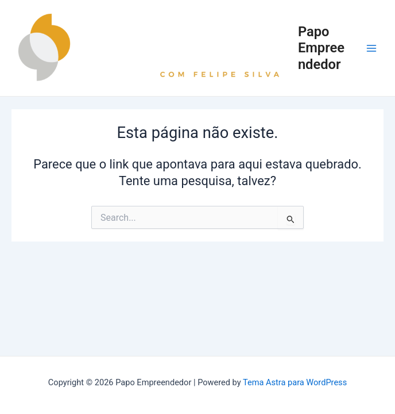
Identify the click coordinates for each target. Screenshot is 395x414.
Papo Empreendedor (321, 48)
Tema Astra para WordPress (295, 382)
